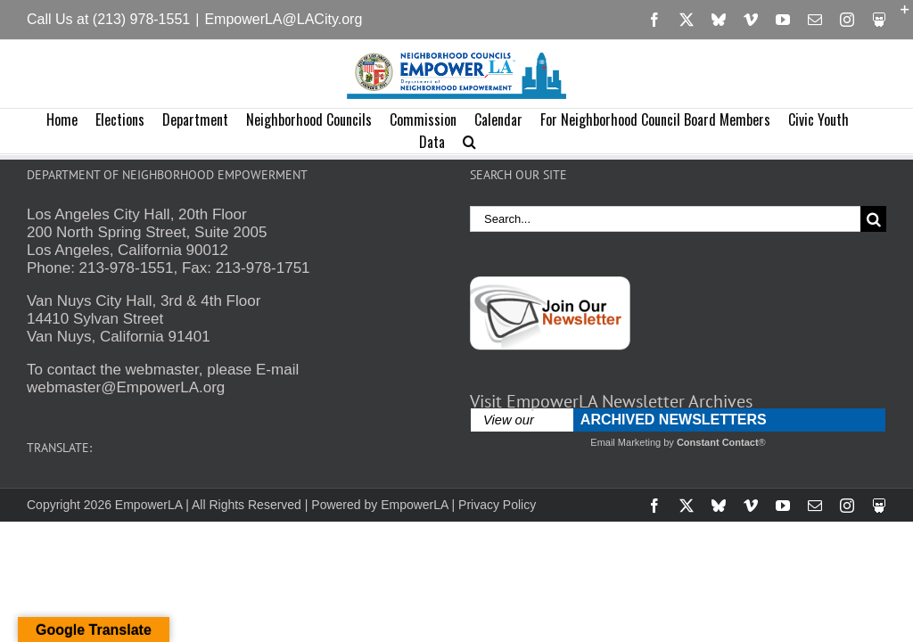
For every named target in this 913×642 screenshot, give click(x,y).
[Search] (873, 219)
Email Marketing (625, 442)
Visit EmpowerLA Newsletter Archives (611, 401)
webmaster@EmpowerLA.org (126, 387)
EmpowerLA (414, 505)
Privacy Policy (497, 505)
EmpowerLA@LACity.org (283, 19)
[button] (469, 142)
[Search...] (665, 219)
